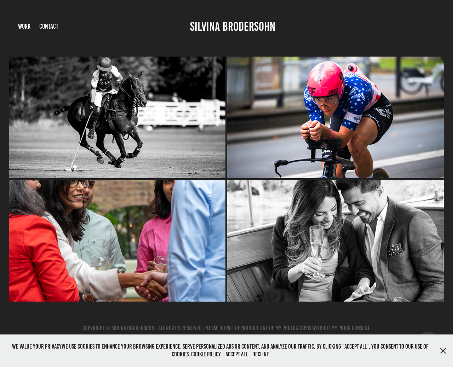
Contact (48, 26)
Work (24, 26)
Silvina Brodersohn (232, 26)
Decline (260, 354)
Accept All (236, 354)
